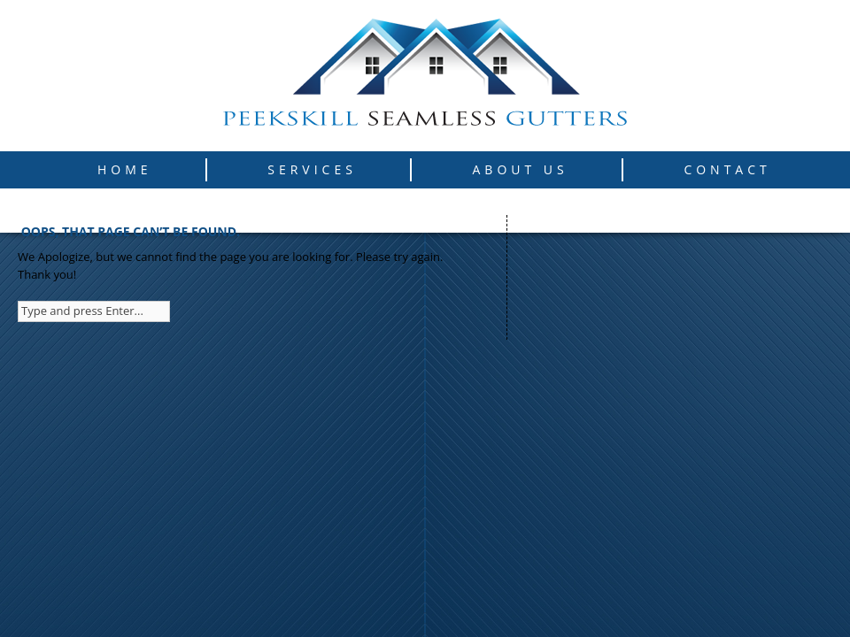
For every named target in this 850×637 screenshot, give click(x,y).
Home (124, 169)
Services (312, 169)
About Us (520, 169)
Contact (727, 169)
